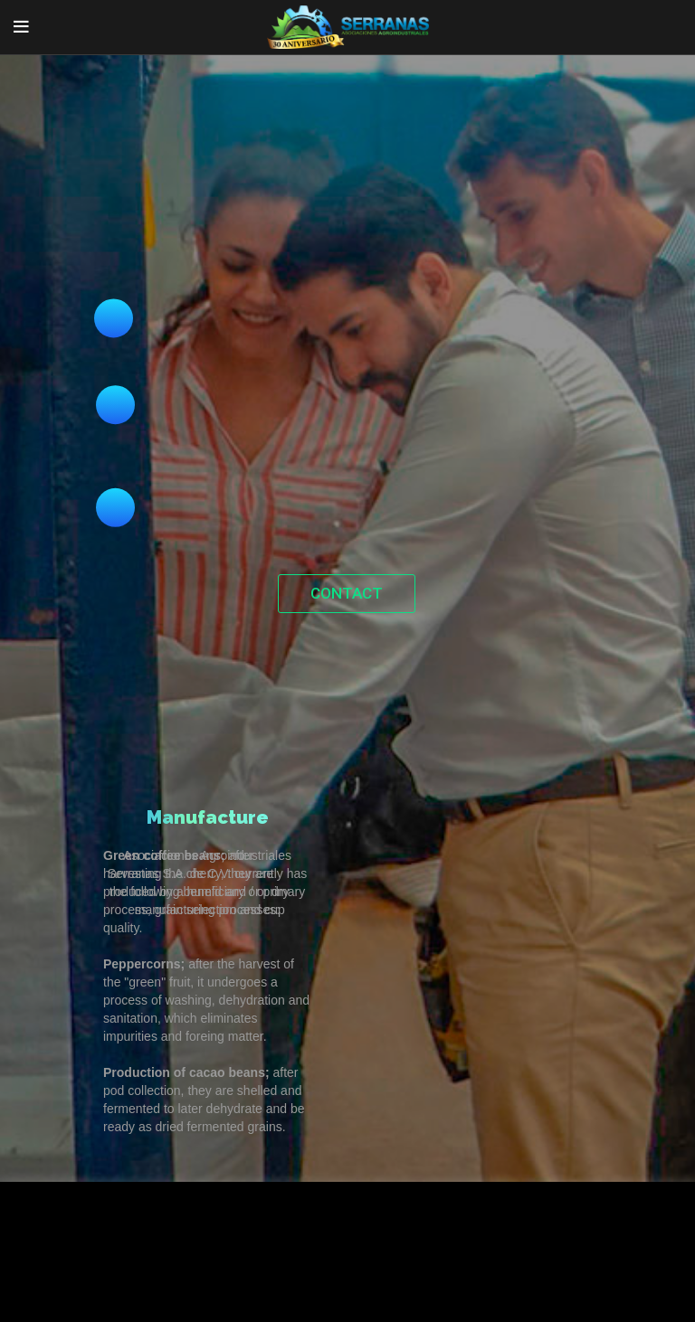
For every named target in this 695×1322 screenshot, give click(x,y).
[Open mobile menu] (21, 27)
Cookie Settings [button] (76, 1280)
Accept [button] (167, 1280)
